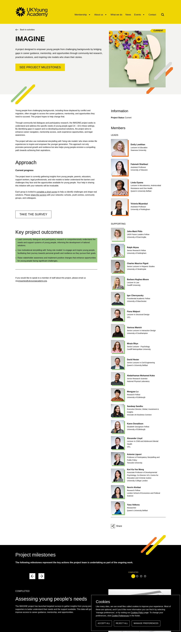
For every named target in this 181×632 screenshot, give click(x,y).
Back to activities (27, 30)
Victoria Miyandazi (139, 204)
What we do (116, 14)
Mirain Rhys (132, 343)
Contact (152, 14)
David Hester (133, 360)
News (128, 14)
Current (158, 31)
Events (137, 14)
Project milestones (35, 554)
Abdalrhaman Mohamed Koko (141, 376)
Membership (81, 14)
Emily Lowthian (138, 144)
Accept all (104, 624)
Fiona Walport (133, 311)
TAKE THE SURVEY (33, 214)
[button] (163, 15)
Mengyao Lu (132, 392)
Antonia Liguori (134, 454)
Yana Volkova (133, 505)
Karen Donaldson (135, 424)
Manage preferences (146, 624)
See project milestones (40, 67)
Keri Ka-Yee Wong (135, 469)
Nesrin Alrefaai (134, 487)
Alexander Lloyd (134, 438)
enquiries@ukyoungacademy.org (32, 281)
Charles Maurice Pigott (137, 263)
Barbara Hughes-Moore (138, 279)
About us (98, 14)
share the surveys (38, 195)
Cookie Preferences (120, 616)
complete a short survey (46, 192)
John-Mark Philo (134, 231)
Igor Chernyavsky (135, 295)
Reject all (122, 624)
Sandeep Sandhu (135, 406)
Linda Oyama (137, 183)
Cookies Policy (137, 613)
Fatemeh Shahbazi (139, 164)
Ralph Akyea (133, 247)
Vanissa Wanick (134, 327)
